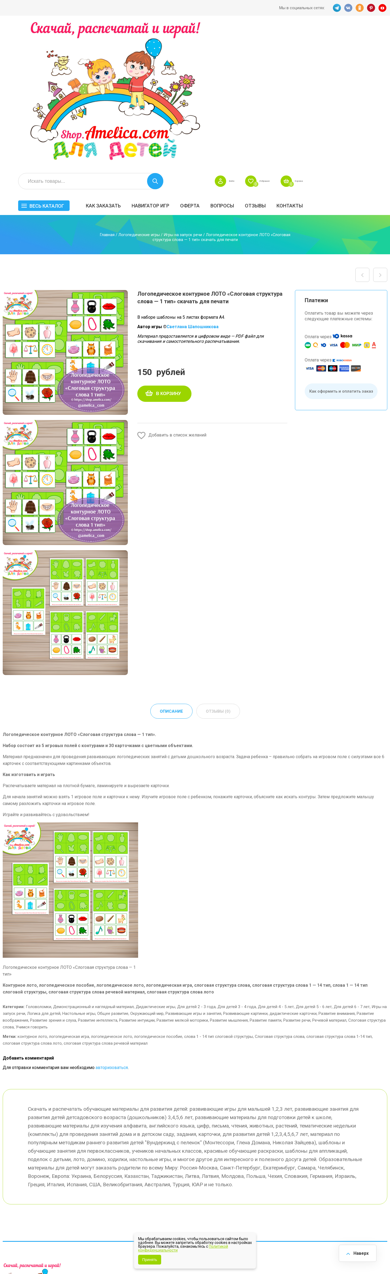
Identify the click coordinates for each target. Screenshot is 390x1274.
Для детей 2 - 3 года (196, 868)
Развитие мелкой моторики (182, 882)
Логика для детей (43, 875)
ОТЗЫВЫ (337, 61)
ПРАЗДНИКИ (325, 1171)
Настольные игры (78, 875)
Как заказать (185, 61)
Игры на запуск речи (183, 96)
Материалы (369, 1171)
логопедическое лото (111, 898)
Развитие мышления (229, 882)
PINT (371, 8)
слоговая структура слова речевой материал (106, 905)
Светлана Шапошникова (193, 188)
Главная (107, 96)
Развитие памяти (265, 882)
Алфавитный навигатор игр (327, 1201)
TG (336, 8)
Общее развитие (112, 875)
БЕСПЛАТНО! (276, 1154)
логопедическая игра (69, 898)
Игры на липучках (281, 1182)
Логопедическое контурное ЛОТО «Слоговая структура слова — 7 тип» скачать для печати (380, 136)
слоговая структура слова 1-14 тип (339, 898)
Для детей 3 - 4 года (236, 868)
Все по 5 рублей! (329, 1154)
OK (359, 8)
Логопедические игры (139, 96)
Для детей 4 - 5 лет (276, 868)
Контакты (372, 61)
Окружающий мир (147, 875)
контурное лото (32, 898)
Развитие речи (296, 882)
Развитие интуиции (137, 882)
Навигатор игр (233, 61)
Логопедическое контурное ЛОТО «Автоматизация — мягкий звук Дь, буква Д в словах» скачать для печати (362, 136)
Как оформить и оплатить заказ (341, 252)
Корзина (377, 36)
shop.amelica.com (86, 1257)
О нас (219, 1188)
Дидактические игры (155, 868)
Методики (273, 1199)
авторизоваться (112, 929)
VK (347, 8)
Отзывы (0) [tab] (218, 573)
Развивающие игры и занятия (193, 875)
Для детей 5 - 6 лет (314, 868)
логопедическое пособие (158, 898)
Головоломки (38, 868)
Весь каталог (129, 61)
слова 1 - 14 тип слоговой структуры (218, 898)
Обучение (367, 1182)
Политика (174, 1199)
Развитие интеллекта (97, 882)
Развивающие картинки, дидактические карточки (270, 875)
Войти (293, 36)
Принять (149, 1259)
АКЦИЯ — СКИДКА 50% (371, 1156)
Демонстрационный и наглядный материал (93, 868)
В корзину (168, 255)
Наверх (359, 1252)
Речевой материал (329, 882)
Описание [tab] (171, 573)
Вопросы (305, 61)
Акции (170, 1176)
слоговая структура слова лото (32, 905)
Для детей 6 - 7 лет (352, 868)
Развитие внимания (336, 875)
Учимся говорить (32, 889)
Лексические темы (282, 1171)
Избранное (334, 36)
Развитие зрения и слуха (53, 882)
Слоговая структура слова (279, 898)
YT (383, 8)
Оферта (272, 61)
